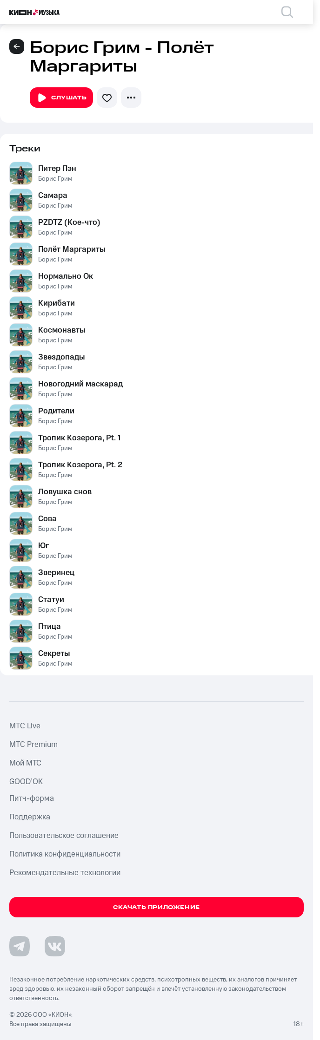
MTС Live (24, 726)
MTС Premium (33, 744)
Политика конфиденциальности (64, 854)
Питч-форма (31, 798)
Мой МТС (25, 763)
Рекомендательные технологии (64, 872)
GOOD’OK (26, 781)
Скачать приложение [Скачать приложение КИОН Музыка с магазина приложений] (156, 907)
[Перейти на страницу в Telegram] (19, 946)
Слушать (61, 98)
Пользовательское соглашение (64, 835)
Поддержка (29, 817)
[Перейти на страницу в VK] (55, 946)
